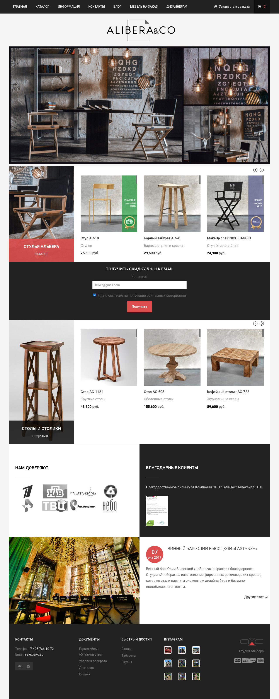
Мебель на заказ (144, 6)
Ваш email (139, 277)
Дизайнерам (177, 6)
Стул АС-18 (90, 238)
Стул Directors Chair (222, 246)
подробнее (41, 436)
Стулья (86, 246)
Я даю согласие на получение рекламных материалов (139, 296)
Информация (69, 6)
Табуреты (129, 656)
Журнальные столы (223, 399)
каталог (41, 254)
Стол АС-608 (154, 392)
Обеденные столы (159, 399)
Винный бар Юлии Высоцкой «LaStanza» (212, 548)
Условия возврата (93, 661)
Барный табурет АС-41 (162, 238)
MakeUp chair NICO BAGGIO (229, 238)
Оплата (84, 674)
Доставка (86, 668)
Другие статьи (257, 597)
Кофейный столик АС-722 (228, 392)
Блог (117, 6)
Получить (139, 306)
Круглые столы (93, 399)
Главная (20, 6)
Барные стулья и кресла (164, 246)
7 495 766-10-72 (42, 649)
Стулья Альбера (41, 246)
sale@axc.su (34, 654)
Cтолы (126, 649)
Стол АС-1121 (92, 392)
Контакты (96, 6)
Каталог (42, 6)
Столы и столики (41, 428)
